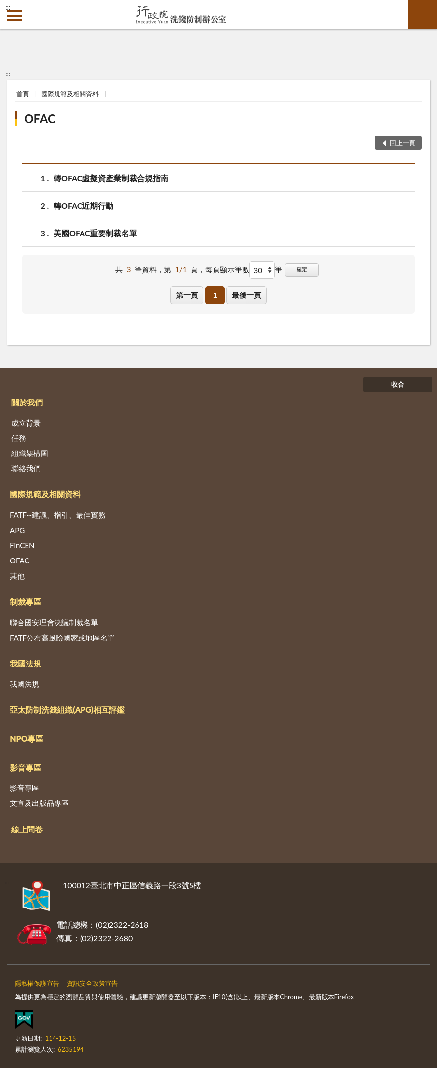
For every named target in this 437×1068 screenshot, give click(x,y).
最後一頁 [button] (246, 295)
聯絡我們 (26, 468)
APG (17, 530)
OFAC (39, 118)
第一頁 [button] (187, 295)
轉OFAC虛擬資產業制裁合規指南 (111, 178)
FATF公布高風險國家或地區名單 (62, 637)
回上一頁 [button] (402, 143)
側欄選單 (14, 15)
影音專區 (25, 767)
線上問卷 (27, 829)
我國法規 (25, 663)
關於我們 (27, 402)
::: (7, 7)
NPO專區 (26, 738)
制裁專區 (25, 601)
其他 (17, 575)
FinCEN (22, 545)
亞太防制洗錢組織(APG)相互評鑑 (67, 709)
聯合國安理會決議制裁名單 (54, 622)
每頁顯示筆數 (227, 269)
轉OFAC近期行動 (83, 205)
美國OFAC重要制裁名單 (95, 233)
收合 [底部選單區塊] (397, 384)
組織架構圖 (29, 453)
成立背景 (26, 422)
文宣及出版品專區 (39, 803)
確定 (302, 269)
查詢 (422, 14)
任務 (18, 437)
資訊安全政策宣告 (92, 983)
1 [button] (215, 295)
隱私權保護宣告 (37, 983)
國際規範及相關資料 (70, 94)
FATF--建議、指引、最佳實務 (58, 514)
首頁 (22, 94)
